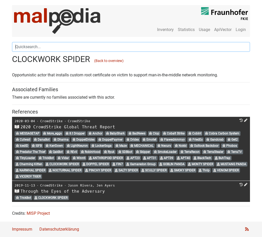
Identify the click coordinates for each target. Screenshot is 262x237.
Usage (204, 29)
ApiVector (223, 29)
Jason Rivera (80, 185)
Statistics (186, 29)
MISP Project (38, 213)
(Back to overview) (109, 61)
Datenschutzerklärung (59, 229)
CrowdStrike (51, 121)
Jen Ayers (105, 185)
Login (241, 29)
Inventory (165, 29)
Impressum (22, 229)
